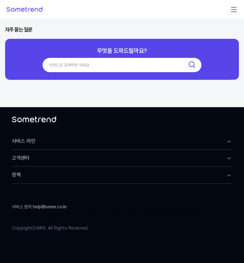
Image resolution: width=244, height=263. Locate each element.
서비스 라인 (122, 141)
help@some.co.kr (50, 206)
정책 (122, 175)
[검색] (191, 65)
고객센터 (122, 158)
